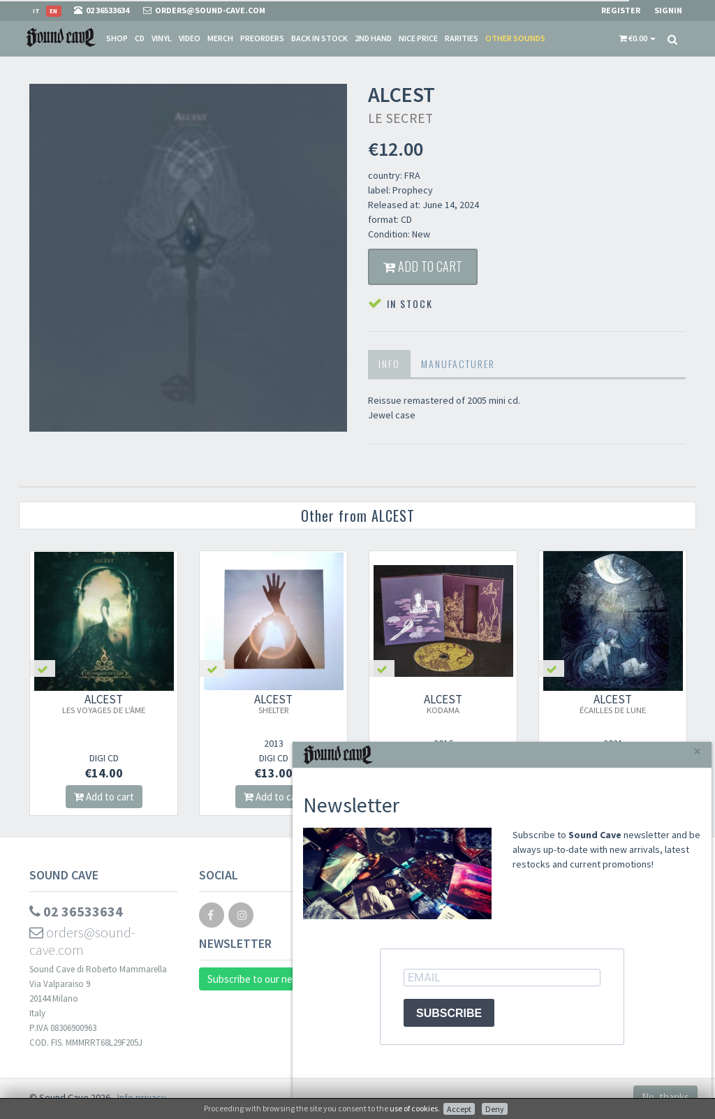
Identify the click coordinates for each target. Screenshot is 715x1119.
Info (389, 363)
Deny (494, 1109)
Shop (117, 38)
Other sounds (515, 38)
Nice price (418, 38)
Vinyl (162, 38)
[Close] (697, 751)
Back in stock (319, 38)
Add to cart (422, 266)
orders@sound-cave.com (82, 940)
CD (140, 38)
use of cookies (414, 1108)
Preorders (262, 38)
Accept (459, 1109)
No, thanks (665, 1097)
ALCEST (103, 703)
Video (189, 38)
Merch (220, 38)
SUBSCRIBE (449, 1013)
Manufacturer (458, 363)
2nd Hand (373, 38)
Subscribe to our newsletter (268, 979)
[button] (637, 38)
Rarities (461, 38)
